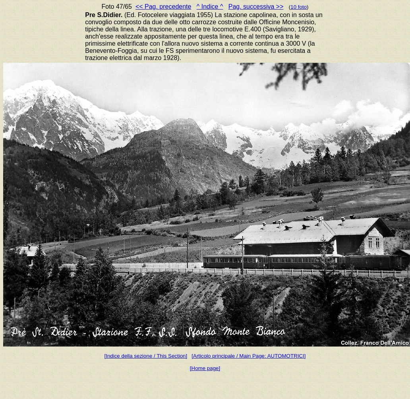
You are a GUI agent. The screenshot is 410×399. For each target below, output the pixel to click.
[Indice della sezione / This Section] (146, 356)
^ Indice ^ (210, 6)
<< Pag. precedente (163, 6)
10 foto (298, 7)
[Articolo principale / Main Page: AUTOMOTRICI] (248, 356)
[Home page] (205, 368)
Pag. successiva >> (256, 6)
